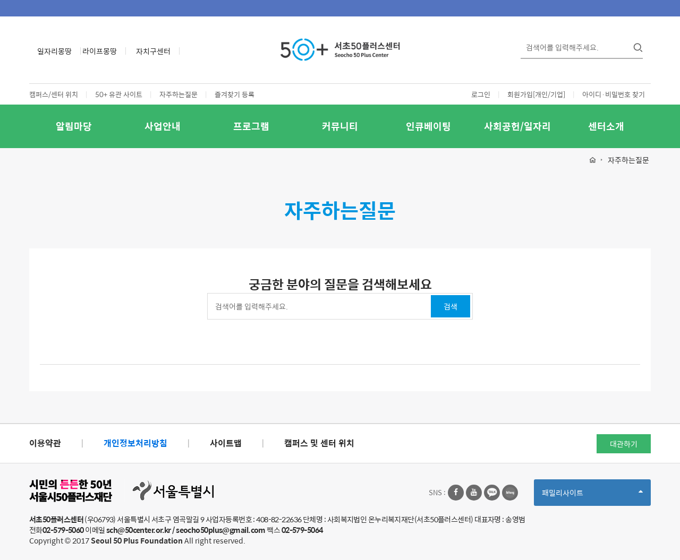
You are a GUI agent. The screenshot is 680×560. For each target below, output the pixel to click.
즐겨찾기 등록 (234, 94)
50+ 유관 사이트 (118, 94)
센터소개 (606, 126)
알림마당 (74, 126)
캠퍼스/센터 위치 (53, 94)
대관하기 (624, 444)
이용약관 (45, 443)
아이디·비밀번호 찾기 (613, 94)
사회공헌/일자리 (517, 126)
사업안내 (162, 126)
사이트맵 (226, 443)
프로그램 (251, 126)
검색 (450, 306)
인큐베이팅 (428, 126)
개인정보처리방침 (135, 443)
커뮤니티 (340, 126)
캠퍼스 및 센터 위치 (319, 443)
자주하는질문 (178, 94)
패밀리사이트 (592, 496)
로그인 (480, 94)
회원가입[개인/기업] (536, 94)
